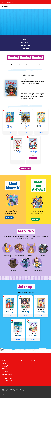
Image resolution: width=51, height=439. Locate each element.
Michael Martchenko (10, 131)
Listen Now (9, 321)
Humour (7, 133)
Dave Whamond (34, 158)
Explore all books (25, 173)
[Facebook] (8, 389)
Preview (10, 137)
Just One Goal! (17, 343)
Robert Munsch (10, 129)
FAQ (19, 373)
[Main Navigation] (47, 2)
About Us (4, 370)
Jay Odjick (28, 130)
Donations (4, 378)
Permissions (20, 372)
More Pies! (33, 343)
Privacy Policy (10, 399)
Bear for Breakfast (25, 128)
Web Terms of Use (17, 399)
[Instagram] (6, 389)
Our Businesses (5, 373)
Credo (3, 372)
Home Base (33, 370)
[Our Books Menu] (47, 7)
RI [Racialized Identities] (33, 160)
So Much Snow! (17, 154)
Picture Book (11, 133)
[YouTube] (11, 389)
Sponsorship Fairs (6, 380)
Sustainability (5, 381)
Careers (4, 383)
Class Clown (25, 319)
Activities (25, 49)
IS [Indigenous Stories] (25, 132)
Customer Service (9, 390)
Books (25, 40)
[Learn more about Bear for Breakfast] (32, 101)
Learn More (5, 222)
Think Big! (33, 154)
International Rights (22, 370)
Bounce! (41, 128)
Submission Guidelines (7, 384)
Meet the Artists (25, 46)
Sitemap (4, 399)
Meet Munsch (25, 43)
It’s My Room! (41, 319)
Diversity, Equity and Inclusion (8, 375)
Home (25, 37)
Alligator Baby (9, 128)
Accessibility (4, 376)
